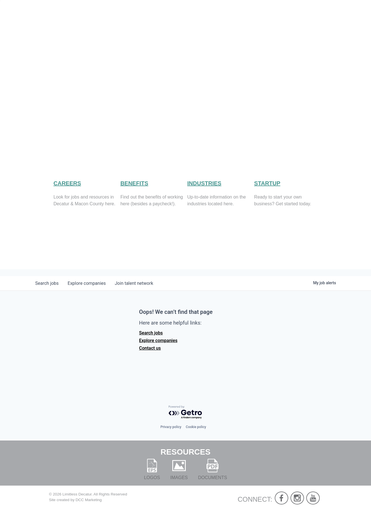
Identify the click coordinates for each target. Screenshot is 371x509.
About (220, 23)
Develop (309, 23)
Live (247, 23)
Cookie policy (196, 427)
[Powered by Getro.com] (185, 413)
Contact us (150, 355)
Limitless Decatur (77, 494)
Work (274, 23)
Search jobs (151, 340)
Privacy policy (170, 427)
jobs (47, 291)
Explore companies (158, 348)
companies (87, 291)
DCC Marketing (88, 500)
